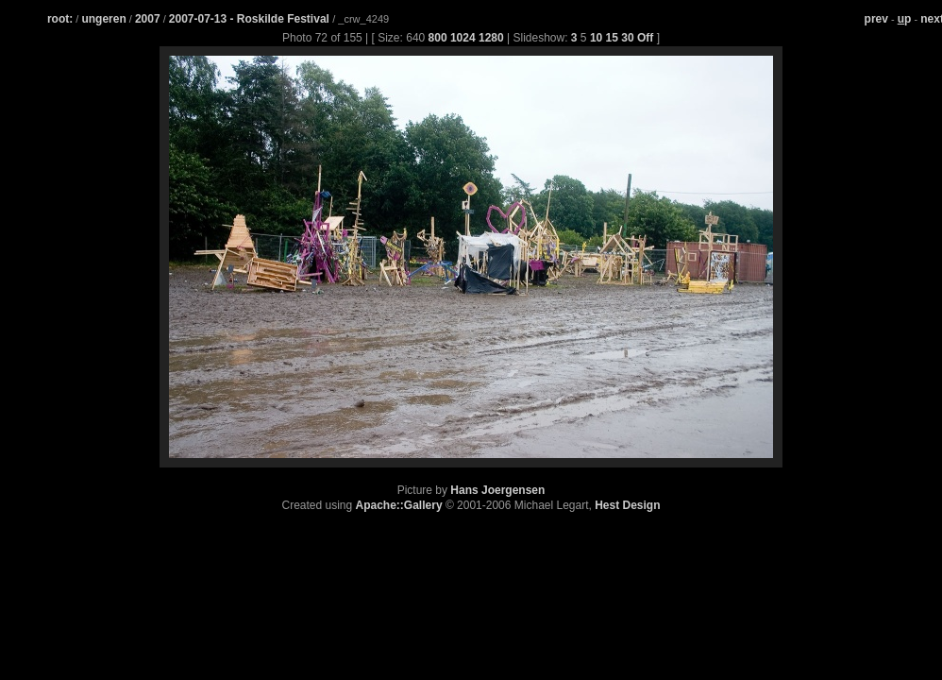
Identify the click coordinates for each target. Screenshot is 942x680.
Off (645, 37)
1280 (491, 37)
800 (438, 37)
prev (876, 19)
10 (596, 37)
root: (60, 19)
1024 (463, 37)
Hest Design (627, 505)
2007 (147, 19)
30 (627, 37)
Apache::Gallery (399, 505)
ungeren (103, 19)
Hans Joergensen (497, 490)
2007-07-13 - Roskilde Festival (250, 19)
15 (612, 37)
